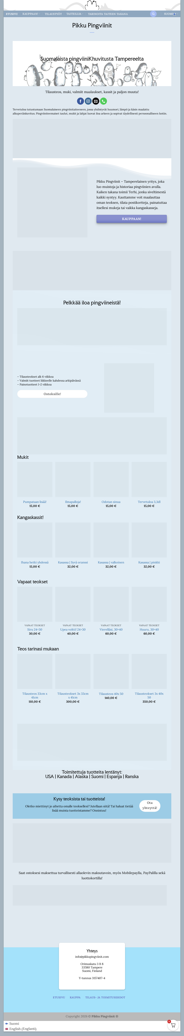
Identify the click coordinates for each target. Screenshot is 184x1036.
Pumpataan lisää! (34, 502)
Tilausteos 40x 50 (111, 694)
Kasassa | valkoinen (111, 562)
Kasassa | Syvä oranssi (73, 562)
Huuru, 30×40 (149, 629)
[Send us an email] (95, 101)
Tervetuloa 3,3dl (149, 502)
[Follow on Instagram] (88, 101)
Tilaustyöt (53, 14)
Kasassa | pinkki (149, 562)
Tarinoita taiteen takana (108, 14)
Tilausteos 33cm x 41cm (34, 695)
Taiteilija (74, 14)
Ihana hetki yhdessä (34, 562)
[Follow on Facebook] (80, 101)
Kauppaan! (31, 14)
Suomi (171, 14)
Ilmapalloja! (73, 502)
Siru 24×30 (34, 629)
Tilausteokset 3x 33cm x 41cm (73, 695)
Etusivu (12, 14)
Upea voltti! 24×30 (73, 629)
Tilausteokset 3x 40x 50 (149, 695)
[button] (153, 14)
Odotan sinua (111, 502)
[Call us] (103, 101)
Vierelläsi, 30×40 (111, 629)
